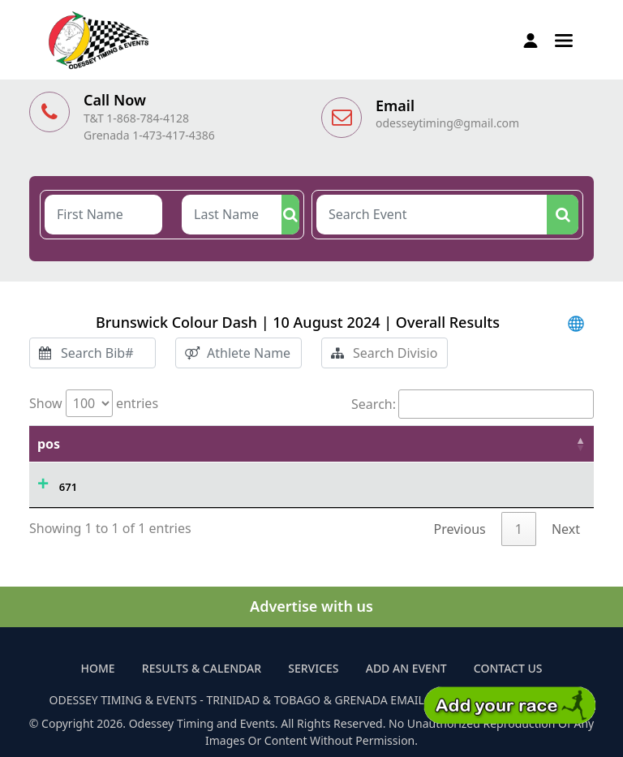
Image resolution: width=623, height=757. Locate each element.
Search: (472, 404)
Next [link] (566, 529)
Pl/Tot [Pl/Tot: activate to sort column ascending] (466, 444)
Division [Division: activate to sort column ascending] (546, 444)
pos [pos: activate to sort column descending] (48, 444)
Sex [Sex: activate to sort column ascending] (406, 444)
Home (98, 668)
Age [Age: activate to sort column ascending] (352, 444)
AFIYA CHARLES (199, 482)
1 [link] (518, 529)
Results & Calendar (201, 668)
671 (68, 487)
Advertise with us (311, 606)
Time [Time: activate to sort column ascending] (114, 444)
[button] (564, 39)
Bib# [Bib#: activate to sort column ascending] (295, 444)
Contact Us (508, 668)
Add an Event (406, 668)
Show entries (93, 403)
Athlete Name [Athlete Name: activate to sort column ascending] (206, 444)
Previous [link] (460, 529)
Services (313, 668)
